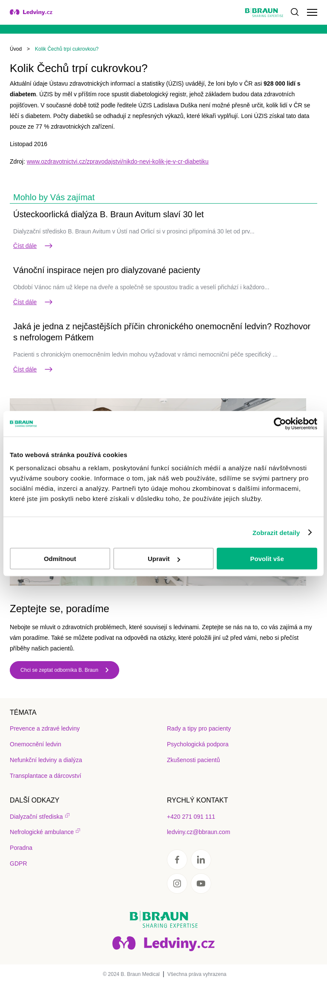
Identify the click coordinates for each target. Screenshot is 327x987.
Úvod (16, 49)
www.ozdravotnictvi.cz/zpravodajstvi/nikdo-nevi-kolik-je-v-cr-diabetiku (118, 161)
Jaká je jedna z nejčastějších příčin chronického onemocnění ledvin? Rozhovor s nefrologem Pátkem (161, 332)
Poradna (21, 847)
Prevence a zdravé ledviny (45, 728)
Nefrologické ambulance (42, 832)
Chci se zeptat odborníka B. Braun (59, 670)
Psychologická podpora (198, 744)
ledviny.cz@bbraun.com (198, 832)
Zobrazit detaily (276, 532)
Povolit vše (267, 558)
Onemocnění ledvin (35, 744)
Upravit (164, 558)
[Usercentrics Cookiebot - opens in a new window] (280, 423)
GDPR (18, 863)
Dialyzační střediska (36, 816)
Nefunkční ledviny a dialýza (46, 760)
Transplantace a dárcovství (45, 775)
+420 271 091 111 (191, 816)
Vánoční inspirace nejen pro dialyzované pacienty (106, 270)
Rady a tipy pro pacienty (199, 728)
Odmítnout (60, 558)
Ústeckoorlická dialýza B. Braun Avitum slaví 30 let (108, 214)
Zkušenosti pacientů (193, 760)
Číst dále (33, 246)
